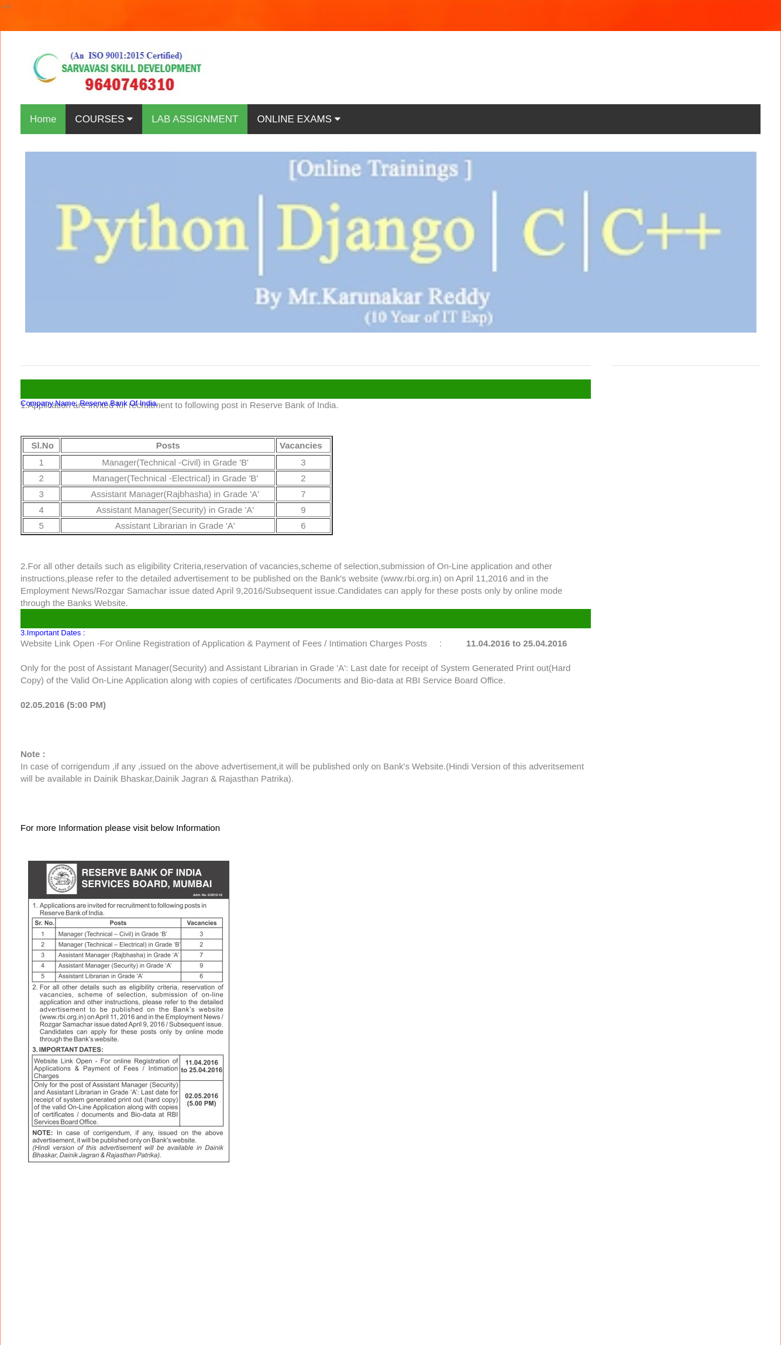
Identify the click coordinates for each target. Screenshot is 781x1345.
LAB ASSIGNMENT (195, 119)
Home (43, 119)
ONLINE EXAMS (298, 119)
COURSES (104, 119)
